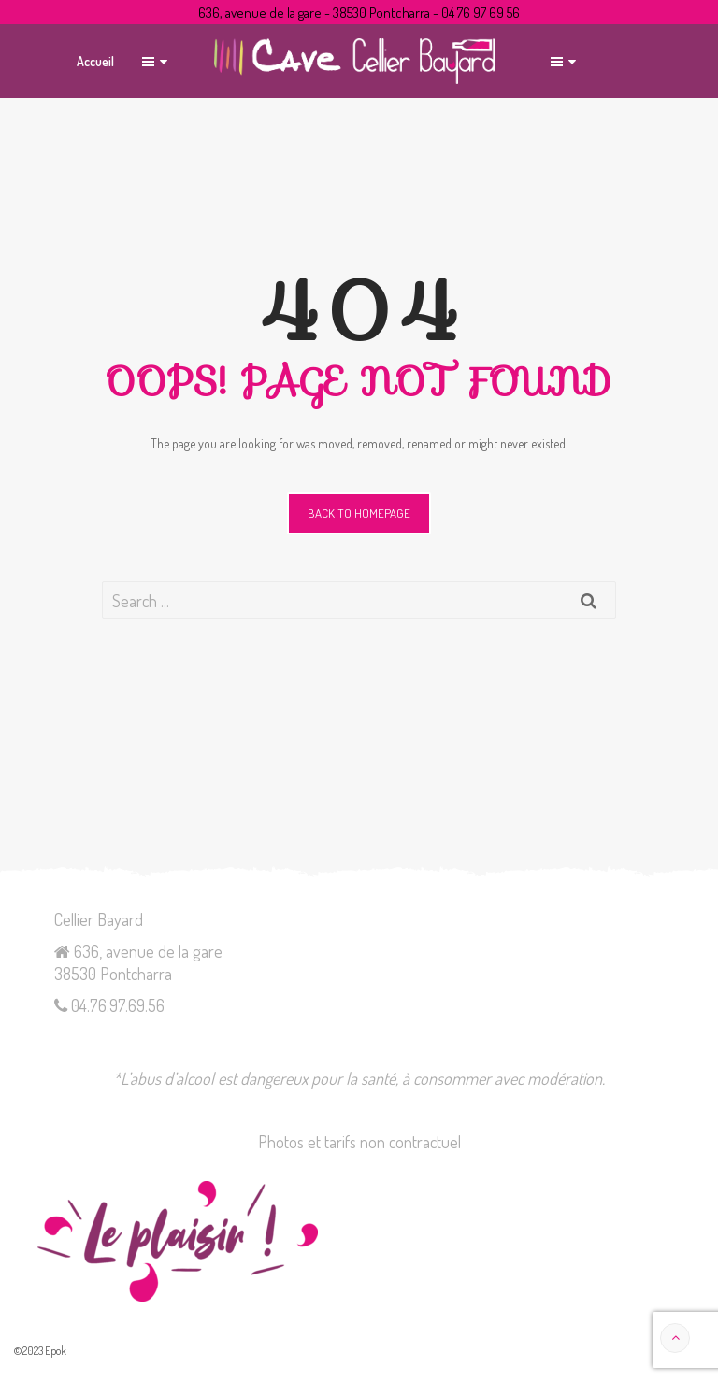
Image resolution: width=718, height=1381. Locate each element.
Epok (55, 1351)
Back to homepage (359, 512)
